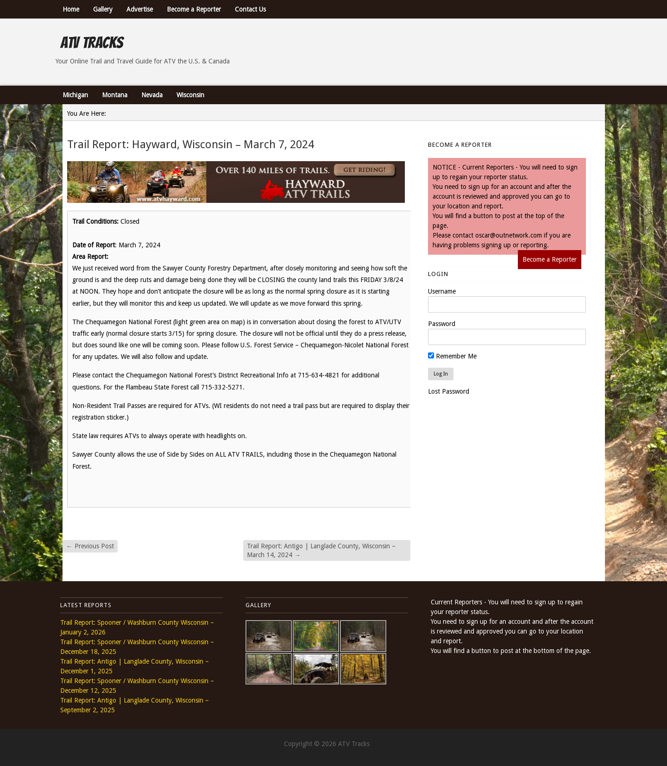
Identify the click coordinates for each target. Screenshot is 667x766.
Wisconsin (190, 95)
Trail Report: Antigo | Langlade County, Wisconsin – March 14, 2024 (321, 550)
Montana (114, 95)
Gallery (103, 9)
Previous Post (90, 546)
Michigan (75, 95)
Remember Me (452, 356)
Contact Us (250, 9)
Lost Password (448, 391)
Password (441, 323)
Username (442, 291)
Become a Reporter (194, 9)
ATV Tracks (91, 42)
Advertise (139, 9)
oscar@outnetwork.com (508, 235)
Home (71, 9)
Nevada (152, 95)
